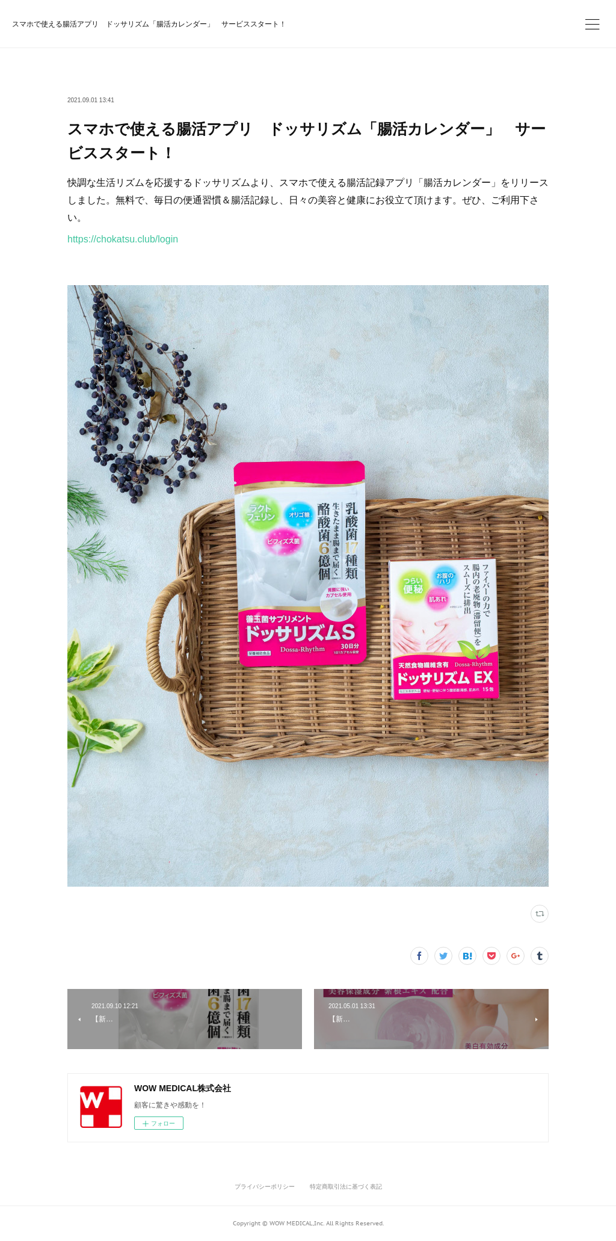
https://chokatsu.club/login (122, 239)
